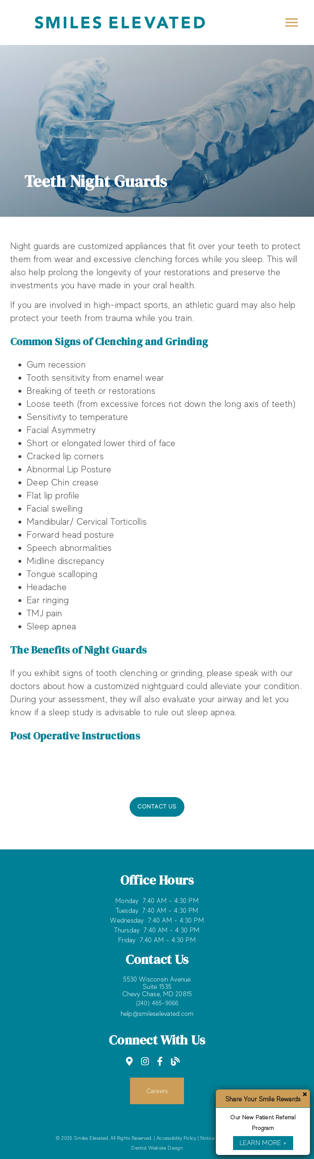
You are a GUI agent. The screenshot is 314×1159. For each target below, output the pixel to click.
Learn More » (263, 1143)
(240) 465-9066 (157, 1003)
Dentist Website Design (157, 1148)
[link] (129, 1061)
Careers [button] (157, 1090)
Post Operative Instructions (75, 736)
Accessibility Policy (176, 1138)
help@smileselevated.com (157, 1013)
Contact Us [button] (157, 806)
